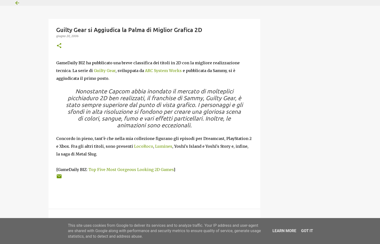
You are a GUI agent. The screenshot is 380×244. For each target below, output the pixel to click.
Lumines (163, 146)
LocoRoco (143, 146)
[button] (59, 46)
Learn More (284, 230)
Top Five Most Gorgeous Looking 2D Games (131, 169)
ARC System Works (163, 70)
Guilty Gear (105, 70)
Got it (307, 230)
